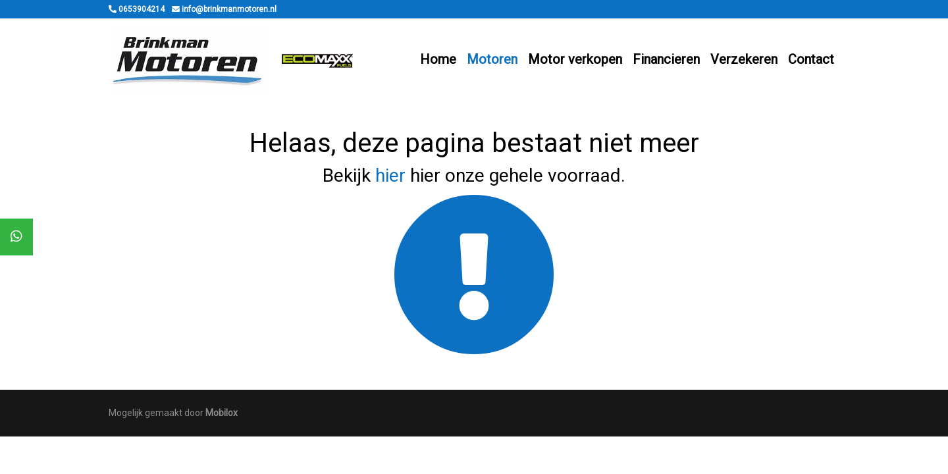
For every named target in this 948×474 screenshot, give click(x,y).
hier (390, 175)
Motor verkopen (575, 59)
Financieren (666, 59)
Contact (811, 59)
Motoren (492, 59)
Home (438, 59)
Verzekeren (743, 59)
